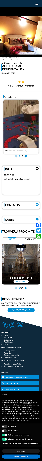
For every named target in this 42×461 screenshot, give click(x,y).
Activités (7, 353)
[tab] (12, 240)
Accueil (4, 58)
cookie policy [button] (29, 409)
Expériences (8, 342)
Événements (8, 340)
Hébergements (13, 58)
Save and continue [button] (21, 456)
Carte (6, 344)
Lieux (6, 335)
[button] (25, 156)
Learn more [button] (21, 451)
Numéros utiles (10, 357)
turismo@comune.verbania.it (17, 377)
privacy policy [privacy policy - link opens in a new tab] (27, 403)
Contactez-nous (21, 310)
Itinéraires (8, 338)
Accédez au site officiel (12, 364)
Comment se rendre (11, 355)
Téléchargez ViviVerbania (13, 366)
